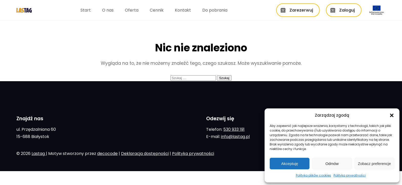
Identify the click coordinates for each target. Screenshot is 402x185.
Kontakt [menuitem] (183, 10)
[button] (391, 115)
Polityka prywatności (350, 175)
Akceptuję (289, 163)
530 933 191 (234, 129)
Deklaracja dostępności (145, 153)
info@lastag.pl (235, 137)
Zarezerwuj (301, 10)
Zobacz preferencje (374, 163)
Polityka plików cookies (313, 175)
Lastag (39, 153)
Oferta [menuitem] (131, 10)
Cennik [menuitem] (157, 10)
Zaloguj (347, 10)
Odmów (332, 163)
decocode (107, 153)
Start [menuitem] (86, 10)
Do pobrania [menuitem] (214, 10)
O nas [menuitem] (108, 10)
